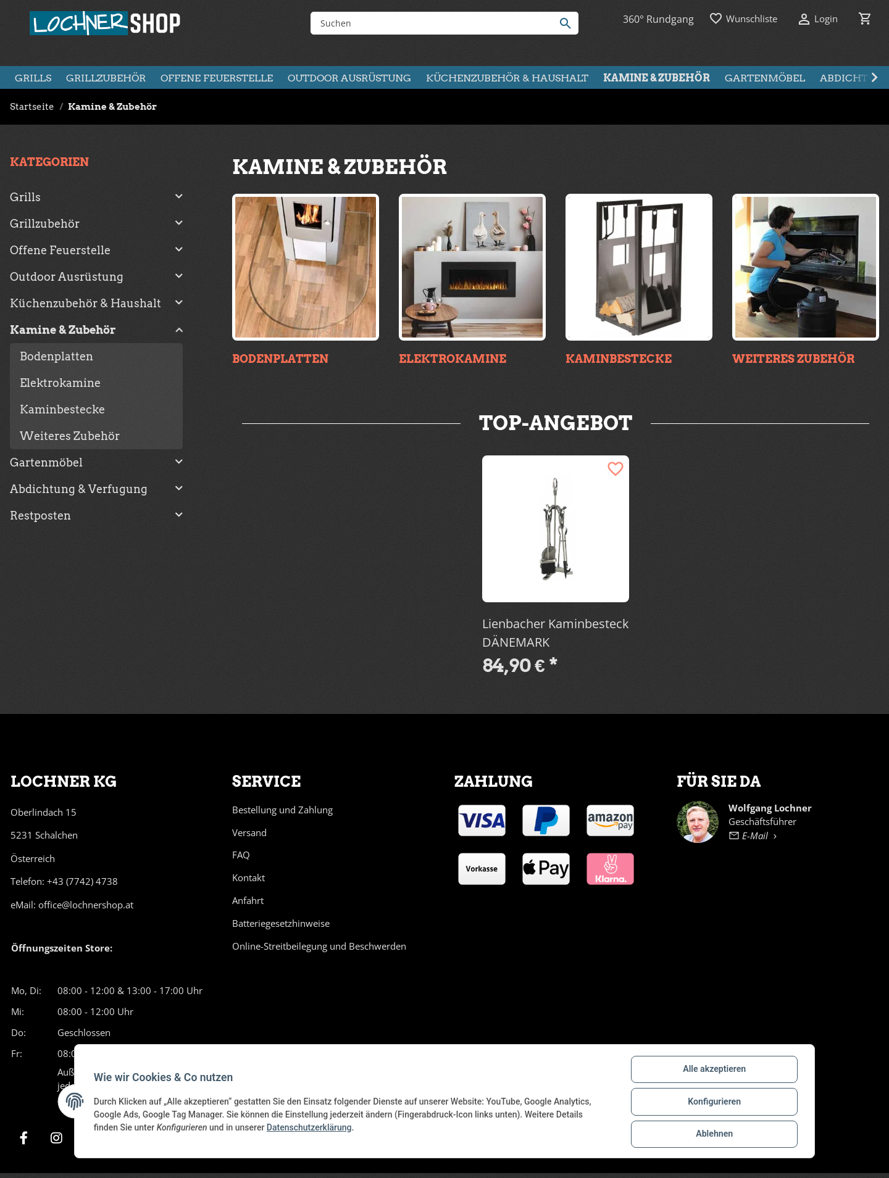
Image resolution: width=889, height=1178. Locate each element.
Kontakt (248, 877)
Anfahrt (248, 900)
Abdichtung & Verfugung (79, 489)
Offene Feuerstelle (60, 250)
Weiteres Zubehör (793, 358)
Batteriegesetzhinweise (281, 923)
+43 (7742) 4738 (82, 881)
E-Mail (754, 835)
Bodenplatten (280, 358)
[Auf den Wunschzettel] (615, 469)
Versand (249, 832)
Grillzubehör (45, 223)
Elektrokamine (452, 358)
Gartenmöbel (46, 462)
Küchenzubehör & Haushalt (85, 303)
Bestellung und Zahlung (282, 809)
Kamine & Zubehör (63, 329)
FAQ (241, 854)
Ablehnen (713, 1134)
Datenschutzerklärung (310, 1128)
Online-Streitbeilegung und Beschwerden (319, 946)
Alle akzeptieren (713, 1070)
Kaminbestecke (619, 358)
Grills (25, 197)
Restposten (40, 515)
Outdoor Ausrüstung (66, 276)
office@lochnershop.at (85, 904)
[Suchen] (434, 23)
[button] (96, 197)
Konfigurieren (713, 1102)
